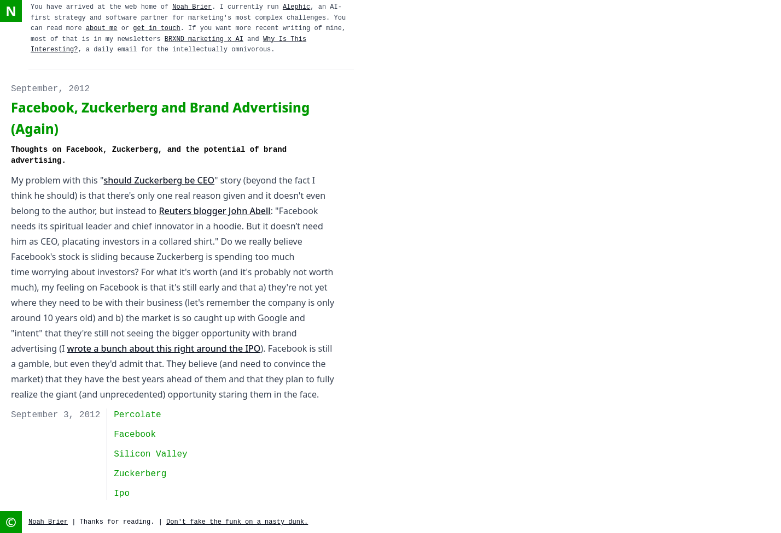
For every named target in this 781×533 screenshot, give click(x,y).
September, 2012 (50, 89)
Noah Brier (192, 7)
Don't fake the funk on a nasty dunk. (237, 522)
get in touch (156, 28)
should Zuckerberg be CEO (158, 180)
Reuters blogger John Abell (214, 211)
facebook (135, 435)
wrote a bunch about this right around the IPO (164, 348)
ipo (122, 494)
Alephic (296, 7)
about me (102, 28)
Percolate (137, 415)
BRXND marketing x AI (204, 39)
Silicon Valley (150, 454)
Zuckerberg (140, 474)
